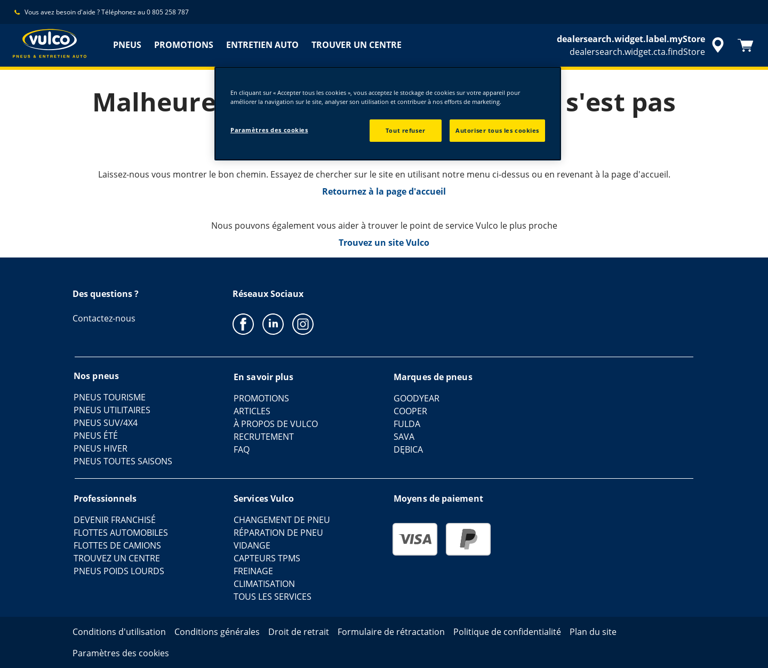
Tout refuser (406, 130)
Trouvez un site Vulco (384, 242)
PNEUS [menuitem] (127, 45)
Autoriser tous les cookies (497, 130)
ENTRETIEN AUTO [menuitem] (262, 45)
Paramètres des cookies (269, 130)
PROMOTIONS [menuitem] (183, 45)
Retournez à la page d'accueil (384, 191)
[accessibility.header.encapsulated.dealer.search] (642, 45)
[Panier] (745, 45)
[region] (387, 113)
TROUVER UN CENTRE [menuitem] (356, 45)
